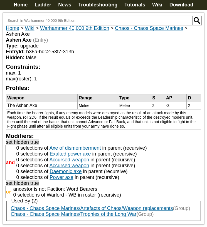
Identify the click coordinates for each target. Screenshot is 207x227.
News (64, 5)
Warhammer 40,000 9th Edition (74, 28)
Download (181, 5)
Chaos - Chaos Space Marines (149, 28)
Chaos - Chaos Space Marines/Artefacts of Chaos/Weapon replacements (92, 208)
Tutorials (134, 5)
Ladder (42, 5)
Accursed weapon (69, 160)
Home (21, 5)
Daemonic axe (66, 171)
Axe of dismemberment (75, 148)
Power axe (61, 177)
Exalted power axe (70, 154)
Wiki (157, 5)
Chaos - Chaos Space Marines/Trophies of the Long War (74, 214)
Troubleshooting (97, 5)
